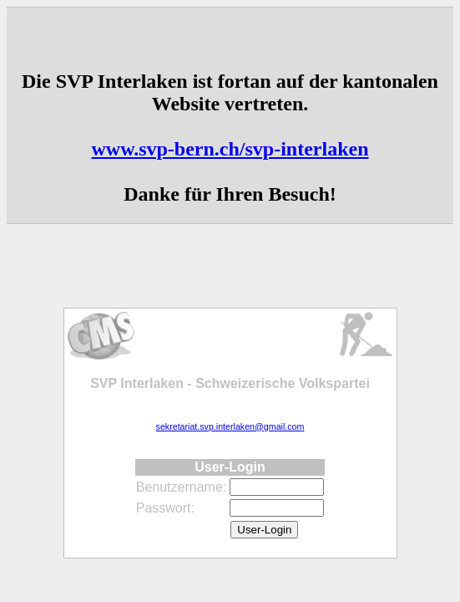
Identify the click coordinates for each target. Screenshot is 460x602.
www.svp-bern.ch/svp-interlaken (229, 149)
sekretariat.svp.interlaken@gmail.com (230, 426)
